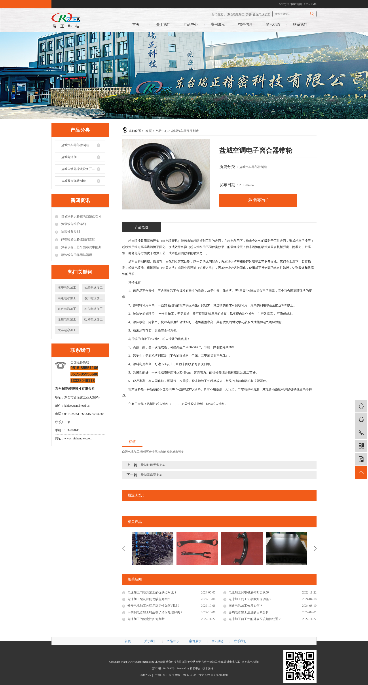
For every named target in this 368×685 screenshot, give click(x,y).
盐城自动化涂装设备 (171, 451)
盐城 (177, 675)
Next (315, 548)
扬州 (219, 675)
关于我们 (163, 24)
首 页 (148, 131)
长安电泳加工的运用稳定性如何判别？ (153, 605)
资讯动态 (273, 24)
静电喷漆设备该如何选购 (77, 239)
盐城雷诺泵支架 (151, 475)
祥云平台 (195, 668)
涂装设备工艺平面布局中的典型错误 (82, 247)
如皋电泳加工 (93, 287)
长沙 (207, 675)
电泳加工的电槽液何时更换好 (249, 592)
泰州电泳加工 (93, 298)
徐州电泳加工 (67, 319)
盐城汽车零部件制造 (75, 145)
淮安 (201, 675)
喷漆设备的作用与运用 (76, 255)
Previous (123, 548)
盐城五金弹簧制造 (73, 181)
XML (314, 4)
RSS (306, 4)
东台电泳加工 (236, 14)
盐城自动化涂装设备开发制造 (81, 169)
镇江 (195, 675)
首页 (135, 24)
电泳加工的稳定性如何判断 (146, 619)
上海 (183, 675)
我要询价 (258, 200)
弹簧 (249, 14)
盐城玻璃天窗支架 (153, 465)
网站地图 (296, 4)
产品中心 (191, 24)
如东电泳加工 (93, 309)
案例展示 (218, 24)
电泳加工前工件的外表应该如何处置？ (255, 619)
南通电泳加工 (67, 298)
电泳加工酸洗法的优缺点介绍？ (149, 599)
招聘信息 (245, 24)
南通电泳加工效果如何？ (246, 605)
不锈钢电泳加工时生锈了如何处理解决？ (155, 612)
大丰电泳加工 (67, 330)
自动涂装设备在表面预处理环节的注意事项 (82, 216)
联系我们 (300, 24)
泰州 (225, 675)
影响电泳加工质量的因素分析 (249, 612)
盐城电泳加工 (261, 14)
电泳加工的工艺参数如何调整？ (250, 599)
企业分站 (284, 4)
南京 (213, 675)
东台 (189, 675)
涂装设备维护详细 (73, 224)
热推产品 (145, 675)
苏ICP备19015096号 (163, 668)
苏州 (171, 675)
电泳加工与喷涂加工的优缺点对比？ (152, 592)
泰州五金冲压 (148, 451)
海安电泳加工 (67, 287)
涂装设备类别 (70, 231)
